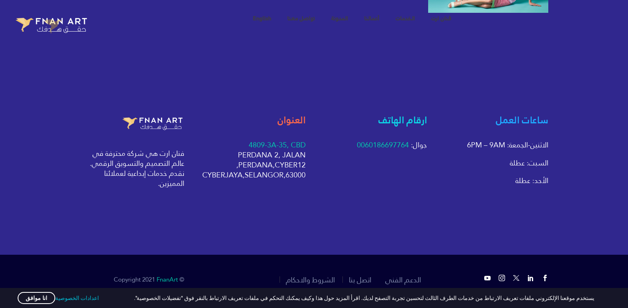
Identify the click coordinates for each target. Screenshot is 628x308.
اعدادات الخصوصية (77, 298)
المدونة (339, 19)
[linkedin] (530, 278)
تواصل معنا (301, 19)
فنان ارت (441, 19)
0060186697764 (383, 144)
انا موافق (36, 298)
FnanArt (167, 279)
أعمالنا (371, 19)
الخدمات (405, 19)
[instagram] (502, 278)
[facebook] (545, 278)
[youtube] (487, 278)
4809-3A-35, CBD (277, 144)
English (262, 19)
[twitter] (516, 278)
